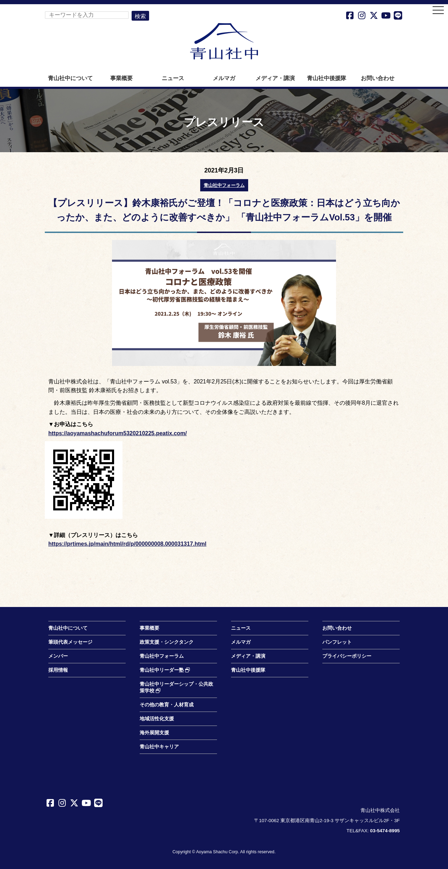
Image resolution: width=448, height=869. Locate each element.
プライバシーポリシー (346, 656)
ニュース (173, 78)
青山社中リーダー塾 (165, 670)
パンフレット (337, 642)
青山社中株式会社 (224, 41)
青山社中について (70, 78)
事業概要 (121, 78)
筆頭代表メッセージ (70, 642)
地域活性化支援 (157, 718)
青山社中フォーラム (224, 185)
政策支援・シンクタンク (167, 642)
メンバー (58, 656)
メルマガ (224, 78)
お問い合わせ (377, 78)
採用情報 (58, 670)
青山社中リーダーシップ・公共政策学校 (176, 687)
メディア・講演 (275, 78)
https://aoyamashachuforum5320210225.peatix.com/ (117, 433)
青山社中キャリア (159, 746)
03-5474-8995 (385, 830)
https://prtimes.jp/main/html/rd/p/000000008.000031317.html (127, 544)
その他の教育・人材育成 (167, 704)
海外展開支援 (154, 732)
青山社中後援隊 (326, 78)
